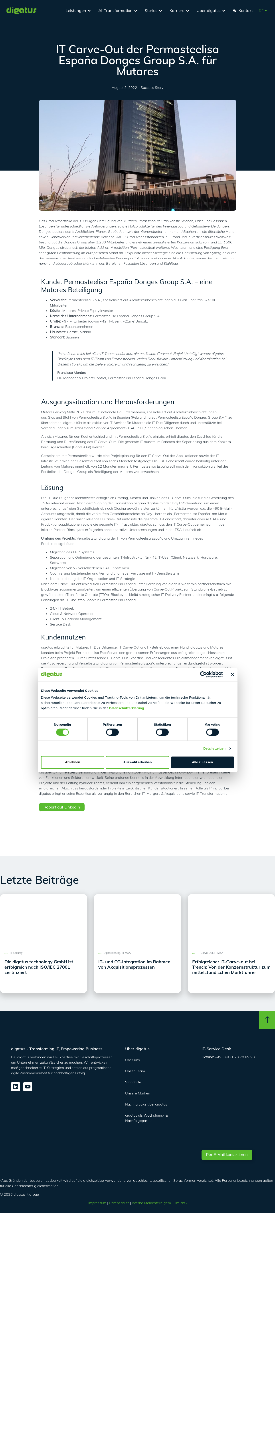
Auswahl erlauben (137, 762)
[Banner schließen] (232, 674)
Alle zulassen (202, 762)
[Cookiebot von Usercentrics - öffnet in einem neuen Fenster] (203, 674)
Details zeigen (214, 748)
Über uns (132, 1060)
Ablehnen (72, 762)
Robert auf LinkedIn (62, 807)
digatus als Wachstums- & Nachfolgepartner (146, 1118)
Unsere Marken (137, 1093)
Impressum (97, 1203)
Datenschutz (119, 1203)
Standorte (133, 1082)
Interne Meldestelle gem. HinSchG (159, 1203)
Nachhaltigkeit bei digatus (146, 1104)
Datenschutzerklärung (126, 708)
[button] (262, 10)
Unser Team (135, 1071)
